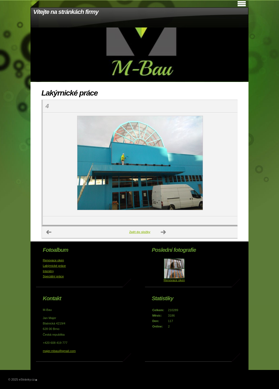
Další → (163, 232)
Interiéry (48, 271)
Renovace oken (53, 260)
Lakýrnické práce (54, 265)
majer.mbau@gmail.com (59, 351)
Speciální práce (53, 276)
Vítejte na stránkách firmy (65, 11)
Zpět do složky (139, 232)
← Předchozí (49, 232)
